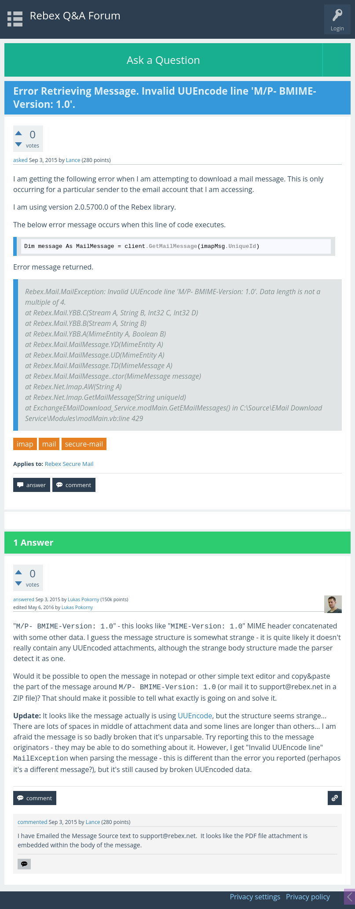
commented (33, 822)
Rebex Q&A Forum (75, 15)
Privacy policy (308, 897)
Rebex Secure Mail (69, 464)
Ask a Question (163, 59)
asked (20, 160)
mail (49, 444)
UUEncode (195, 716)
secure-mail (84, 444)
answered (23, 599)
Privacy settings (255, 897)
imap (25, 444)
